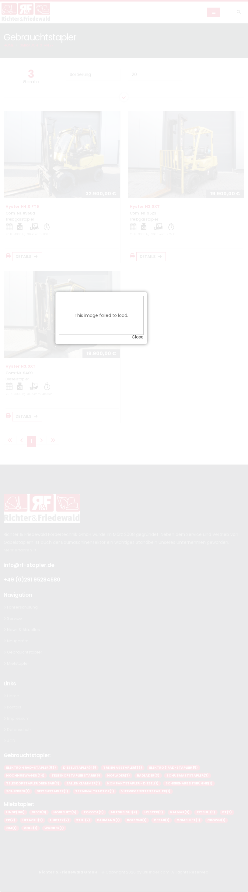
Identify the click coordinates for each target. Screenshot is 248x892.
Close (160, 456)
